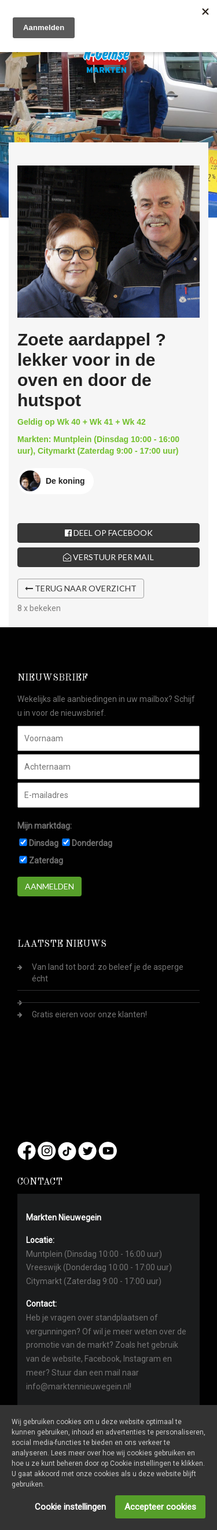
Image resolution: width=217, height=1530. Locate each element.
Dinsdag (43, 843)
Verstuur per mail (108, 557)
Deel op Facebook (109, 533)
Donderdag (92, 843)
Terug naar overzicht (81, 588)
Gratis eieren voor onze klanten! (89, 1014)
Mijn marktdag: (44, 825)
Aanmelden (49, 886)
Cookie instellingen (70, 1507)
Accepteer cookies (160, 1507)
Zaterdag (46, 860)
